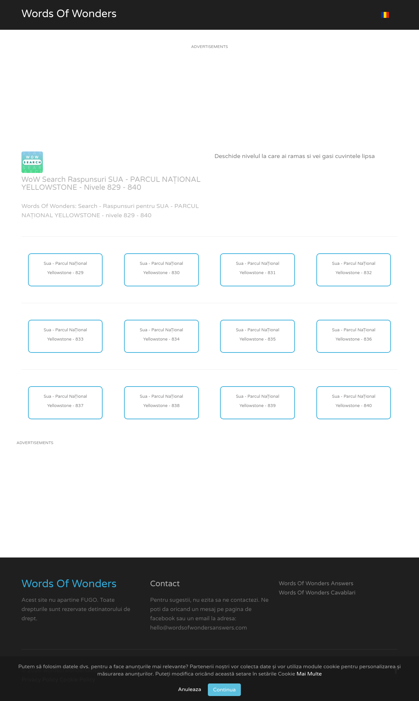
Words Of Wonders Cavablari (317, 592)
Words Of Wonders (68, 14)
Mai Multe (309, 674)
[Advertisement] (209, 105)
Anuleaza (189, 689)
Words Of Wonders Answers (316, 583)
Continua (224, 689)
